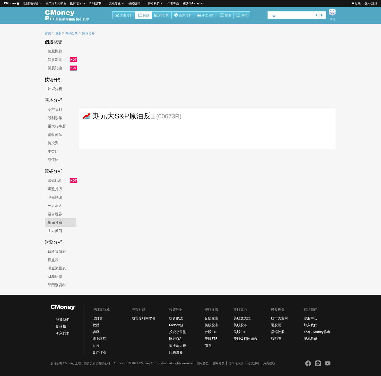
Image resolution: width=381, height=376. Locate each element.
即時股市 (95, 3)
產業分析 (183, 15)
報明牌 (276, 338)
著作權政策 (236, 363)
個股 (143, 15)
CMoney (11, 3)
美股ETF (211, 338)
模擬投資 (134, 3)
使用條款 (219, 363)
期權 (242, 15)
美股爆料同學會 (245, 338)
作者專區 (173, 3)
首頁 (48, 33)
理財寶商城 (30, 3)
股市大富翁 (279, 318)
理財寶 (98, 318)
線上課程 (99, 338)
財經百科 (176, 338)
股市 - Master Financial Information (70, 15)
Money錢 (176, 325)
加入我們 (62, 333)
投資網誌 (176, 318)
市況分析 (206, 15)
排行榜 (161, 15)
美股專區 (115, 3)
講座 (96, 331)
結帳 (356, 3)
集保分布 (88, 33)
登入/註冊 (370, 3)
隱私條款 (203, 363)
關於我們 (62, 319)
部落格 (61, 326)
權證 (225, 15)
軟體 (96, 325)
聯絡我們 (153, 3)
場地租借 (310, 338)
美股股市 (211, 325)
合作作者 (99, 352)
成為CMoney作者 (317, 331)
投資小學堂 (177, 331)
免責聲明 (269, 363)
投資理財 (76, 3)
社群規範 (253, 363)
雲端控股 (278, 331)
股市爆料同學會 (56, 3)
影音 (96, 345)
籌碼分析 (71, 33)
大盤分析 (124, 15)
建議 (333, 19)
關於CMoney (191, 3)
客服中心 (310, 318)
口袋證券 (176, 352)
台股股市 (211, 318)
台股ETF (211, 331)
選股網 (276, 325)
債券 (208, 345)
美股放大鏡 (177, 345)
